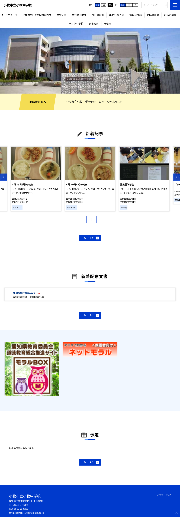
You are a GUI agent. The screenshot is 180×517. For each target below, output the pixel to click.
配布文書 (94, 23)
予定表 (107, 23)
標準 (122, 5)
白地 (103, 5)
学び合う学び (79, 15)
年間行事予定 (116, 15)
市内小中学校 (76, 23)
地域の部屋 (170, 15)
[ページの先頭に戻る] (176, 513)
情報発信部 (135, 15)
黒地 (110, 5)
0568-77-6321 (21, 504)
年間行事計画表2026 (24, 292)
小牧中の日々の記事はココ (36, 15)
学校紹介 (61, 15)
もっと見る (88, 238)
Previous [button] (3, 177)
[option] (90, 61)
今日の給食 (98, 15)
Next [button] (176, 177)
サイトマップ (165, 494)
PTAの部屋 (153, 15)
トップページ (10, 15)
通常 (97, 5)
